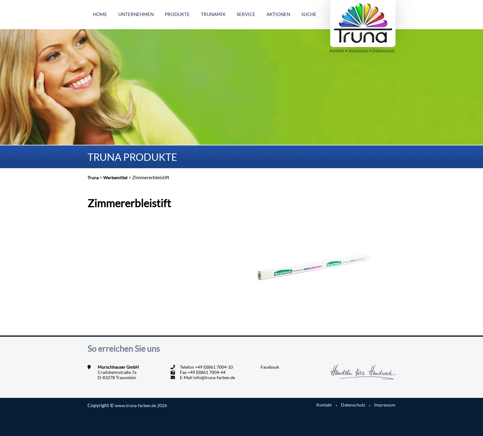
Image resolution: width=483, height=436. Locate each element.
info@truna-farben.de (214, 377)
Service (246, 14)
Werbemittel (115, 177)
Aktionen (278, 14)
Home (100, 14)
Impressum (358, 50)
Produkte (177, 14)
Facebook (270, 367)
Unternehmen (136, 14)
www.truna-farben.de (141, 405)
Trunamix (213, 14)
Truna (93, 177)
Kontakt (337, 50)
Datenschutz (383, 50)
